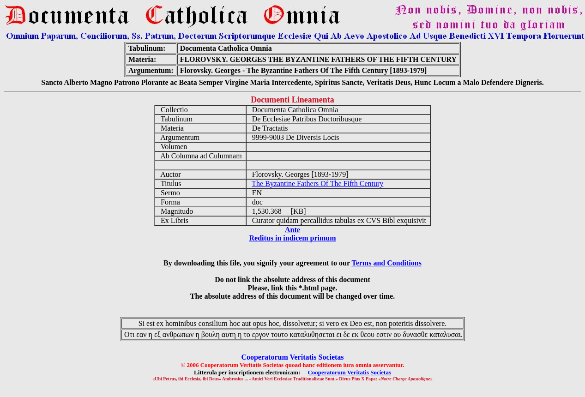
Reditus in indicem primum (292, 238)
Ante (292, 230)
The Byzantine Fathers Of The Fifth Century (317, 183)
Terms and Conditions (386, 263)
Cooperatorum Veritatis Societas (349, 372)
